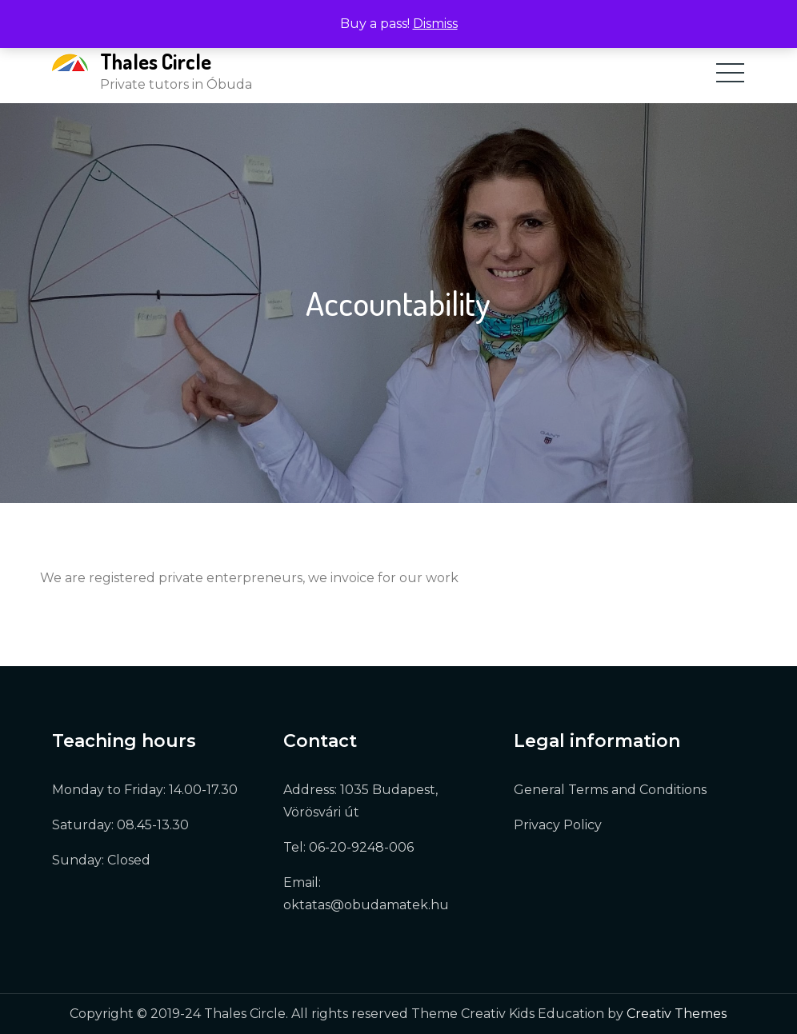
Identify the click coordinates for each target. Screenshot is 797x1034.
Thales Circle (155, 61)
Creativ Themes (677, 1013)
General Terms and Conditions (610, 789)
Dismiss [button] (435, 23)
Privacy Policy (558, 824)
